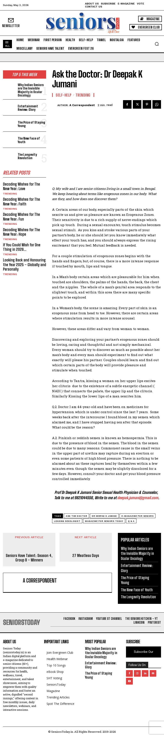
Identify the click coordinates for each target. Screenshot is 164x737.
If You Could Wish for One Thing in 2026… (21, 247)
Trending (10, 193)
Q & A (131, 521)
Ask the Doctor (76, 516)
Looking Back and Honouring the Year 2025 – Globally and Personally (24, 264)
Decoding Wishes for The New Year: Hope (21, 232)
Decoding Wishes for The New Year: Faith (21, 201)
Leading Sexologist (67, 521)
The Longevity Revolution (27, 156)
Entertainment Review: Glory (28, 108)
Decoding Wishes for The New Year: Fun (21, 216)
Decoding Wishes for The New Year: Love (21, 186)
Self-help (64, 95)
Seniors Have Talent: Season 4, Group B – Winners (29, 557)
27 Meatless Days (85, 555)
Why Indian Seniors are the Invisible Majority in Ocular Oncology (31, 90)
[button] (156, 44)
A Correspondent (82, 105)
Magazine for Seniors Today (104, 521)
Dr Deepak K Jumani (104, 516)
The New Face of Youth (29, 140)
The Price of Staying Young (31, 124)
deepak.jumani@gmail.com (137, 497)
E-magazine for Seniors (138, 516)
